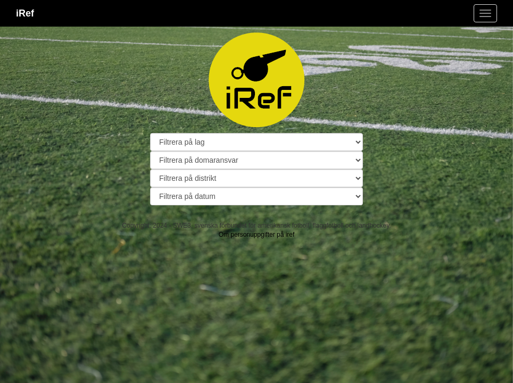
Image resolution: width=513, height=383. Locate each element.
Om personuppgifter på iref (257, 234)
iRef (25, 13)
